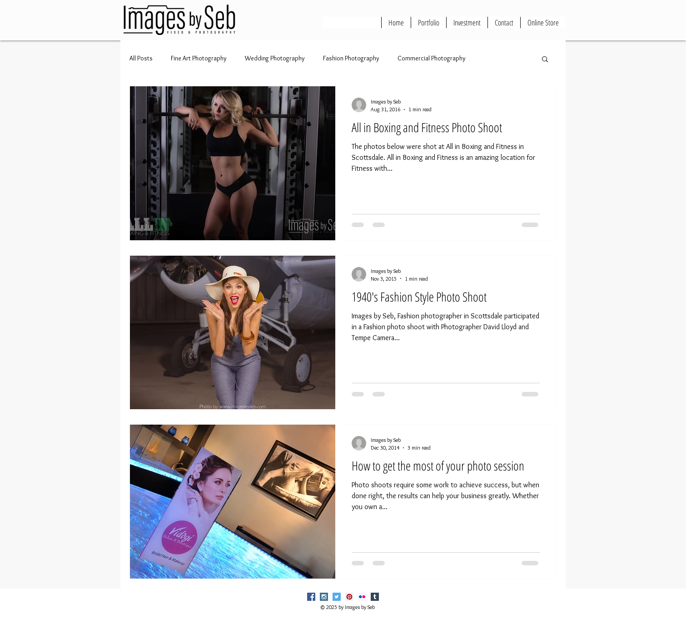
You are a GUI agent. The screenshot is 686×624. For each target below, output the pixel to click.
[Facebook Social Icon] (311, 597)
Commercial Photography (432, 58)
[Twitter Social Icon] (337, 597)
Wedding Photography (275, 58)
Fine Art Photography (199, 58)
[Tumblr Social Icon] (375, 597)
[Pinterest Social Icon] (349, 597)
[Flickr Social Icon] (362, 597)
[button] (545, 59)
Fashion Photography (351, 58)
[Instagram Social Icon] (324, 597)
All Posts (141, 58)
